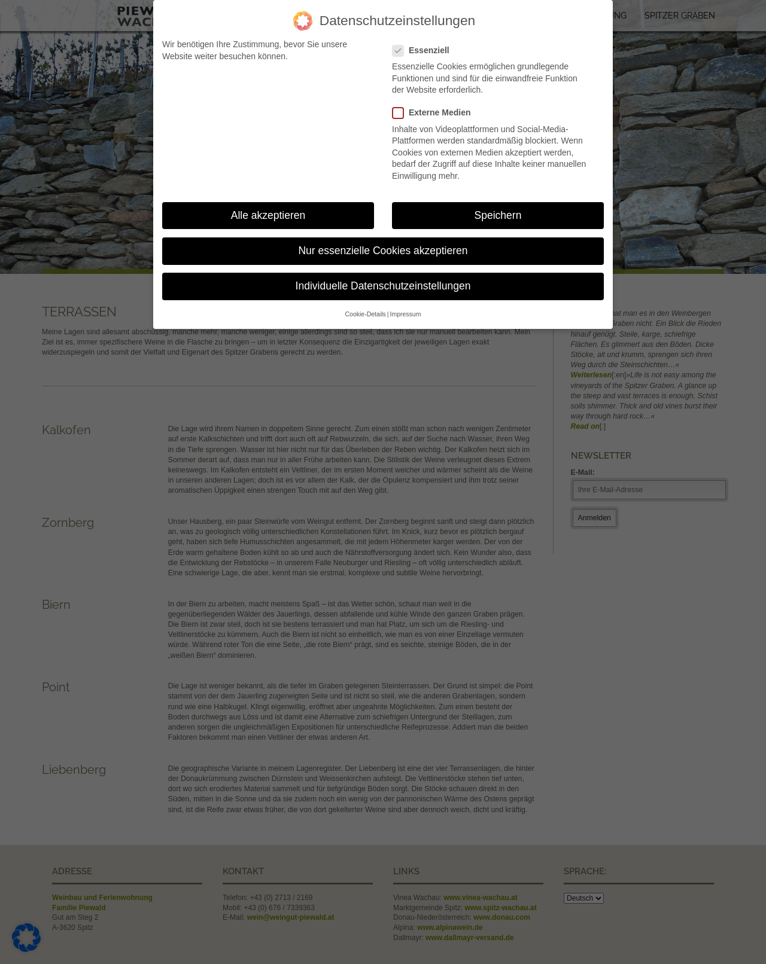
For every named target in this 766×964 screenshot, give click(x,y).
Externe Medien (436, 112)
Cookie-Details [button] (365, 314)
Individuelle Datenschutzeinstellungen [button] (383, 286)
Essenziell (425, 50)
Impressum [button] (405, 314)
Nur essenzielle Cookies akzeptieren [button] (382, 251)
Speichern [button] (498, 215)
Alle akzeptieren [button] (268, 215)
